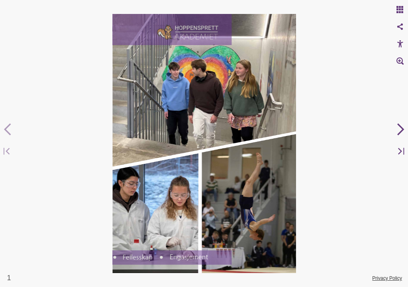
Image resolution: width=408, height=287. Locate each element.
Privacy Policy (387, 278)
